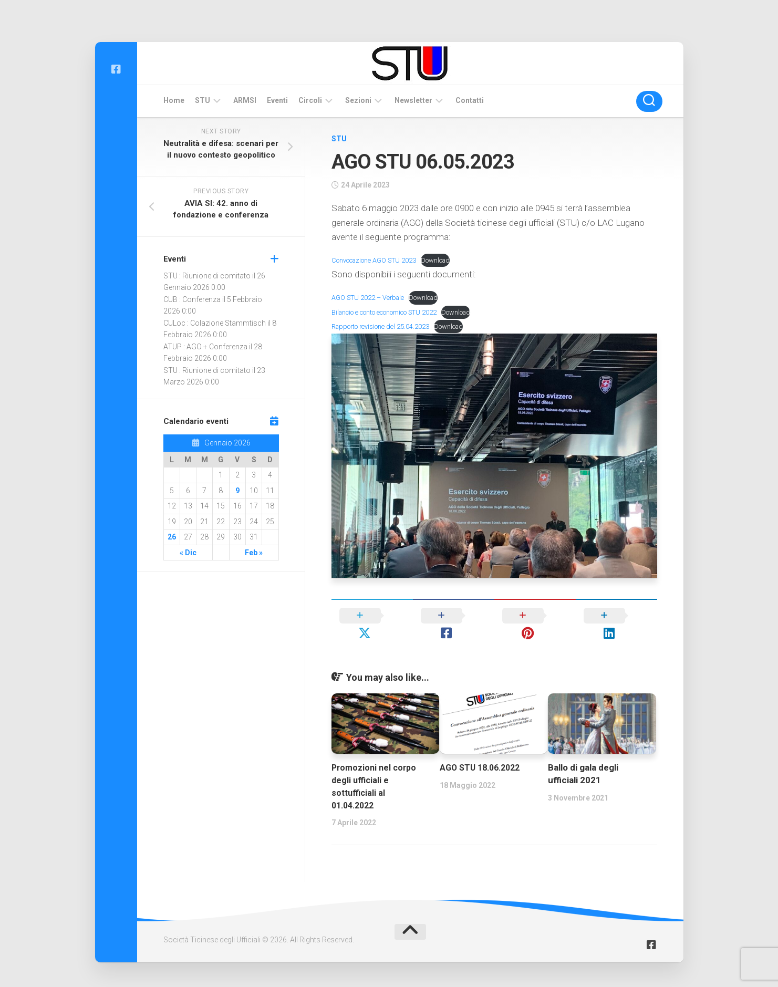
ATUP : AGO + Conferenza (205, 346)
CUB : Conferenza (192, 299)
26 (172, 537)
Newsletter (413, 100)
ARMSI (244, 100)
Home (173, 100)
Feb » (254, 552)
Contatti (469, 100)
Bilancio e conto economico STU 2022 (391, 312)
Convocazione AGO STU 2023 (378, 260)
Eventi (277, 100)
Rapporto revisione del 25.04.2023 (385, 326)
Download (446, 260)
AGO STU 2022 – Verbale (370, 297)
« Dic (188, 552)
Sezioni (358, 100)
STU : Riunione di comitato (207, 276)
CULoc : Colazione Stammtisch (214, 323)
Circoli (310, 100)
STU (202, 100)
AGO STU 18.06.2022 (483, 750)
